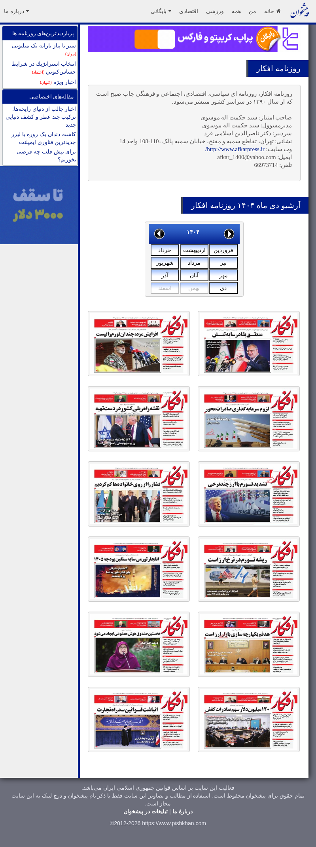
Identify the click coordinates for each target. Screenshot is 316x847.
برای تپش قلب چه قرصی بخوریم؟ (46, 155)
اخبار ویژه (58, 82)
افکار (264, 68)
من (252, 11)
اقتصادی (188, 11)
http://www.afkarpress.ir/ (235, 149)
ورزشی (215, 11)
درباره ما (16, 11)
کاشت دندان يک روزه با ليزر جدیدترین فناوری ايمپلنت (43, 138)
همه (236, 11)
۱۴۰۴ (193, 232)
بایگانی (161, 11)
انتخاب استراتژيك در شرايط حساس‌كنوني (43, 68)
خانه (272, 11)
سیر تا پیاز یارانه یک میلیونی (44, 49)
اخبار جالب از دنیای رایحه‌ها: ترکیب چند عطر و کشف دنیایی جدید (41, 117)
